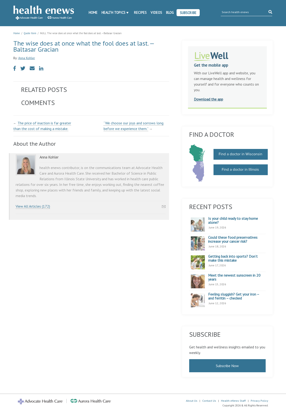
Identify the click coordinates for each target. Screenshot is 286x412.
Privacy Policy (259, 400)
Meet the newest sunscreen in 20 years (234, 277)
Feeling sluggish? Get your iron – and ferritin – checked (233, 296)
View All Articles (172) (33, 206)
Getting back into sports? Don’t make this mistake (233, 258)
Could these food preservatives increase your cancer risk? (232, 239)
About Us (191, 400)
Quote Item (30, 33)
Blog (170, 12)
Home (93, 12)
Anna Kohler (26, 58)
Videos (156, 12)
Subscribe (188, 13)
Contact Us (209, 400)
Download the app (208, 99)
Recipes (140, 12)
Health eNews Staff (233, 400)
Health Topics (113, 12)
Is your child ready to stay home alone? (233, 221)
